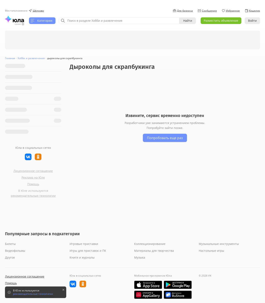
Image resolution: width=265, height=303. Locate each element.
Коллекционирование (149, 244)
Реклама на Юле (33, 177)
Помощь (33, 184)
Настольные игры (211, 251)
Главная (10, 58)
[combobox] (119, 20)
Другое (10, 257)
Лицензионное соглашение (33, 171)
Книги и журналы (82, 257)
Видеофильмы (15, 251)
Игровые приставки (84, 244)
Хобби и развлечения (31, 58)
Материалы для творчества (154, 251)
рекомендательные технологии (33, 196)
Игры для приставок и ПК (88, 251)
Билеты (10, 244)
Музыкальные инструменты (219, 244)
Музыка (139, 257)
